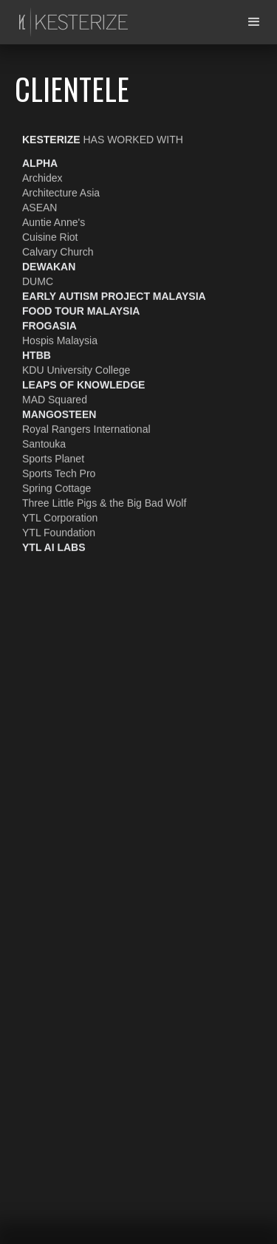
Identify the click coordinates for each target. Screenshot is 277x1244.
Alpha (40, 162)
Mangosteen (59, 414)
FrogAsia (49, 325)
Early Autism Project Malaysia (114, 295)
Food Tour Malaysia (81, 310)
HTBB (36, 354)
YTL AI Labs (54, 547)
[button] (254, 22)
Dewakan (48, 266)
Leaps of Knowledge (83, 384)
